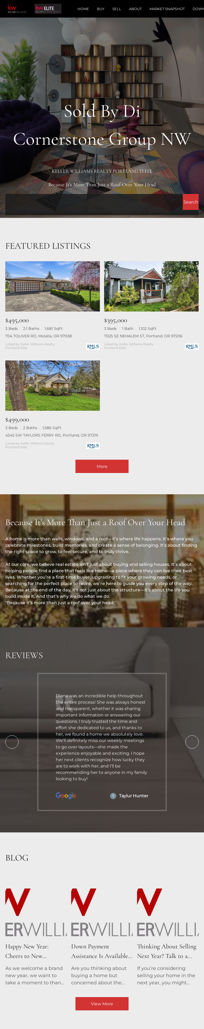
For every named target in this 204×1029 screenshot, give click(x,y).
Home (83, 9)
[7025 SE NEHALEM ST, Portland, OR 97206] (151, 286)
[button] (191, 202)
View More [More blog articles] (102, 1003)
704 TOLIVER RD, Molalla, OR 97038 (38, 336)
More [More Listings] (102, 466)
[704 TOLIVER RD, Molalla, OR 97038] (52, 286)
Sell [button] (116, 9)
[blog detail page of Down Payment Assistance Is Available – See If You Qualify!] (102, 930)
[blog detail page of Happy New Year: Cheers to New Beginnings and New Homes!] (36, 930)
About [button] (135, 9)
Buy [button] (100, 9)
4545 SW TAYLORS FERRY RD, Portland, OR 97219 (51, 435)
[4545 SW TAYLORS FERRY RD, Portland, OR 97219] (52, 385)
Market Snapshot (167, 9)
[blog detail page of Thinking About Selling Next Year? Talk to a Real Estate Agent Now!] (168, 930)
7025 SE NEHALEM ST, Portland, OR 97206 (143, 336)
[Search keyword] (94, 202)
